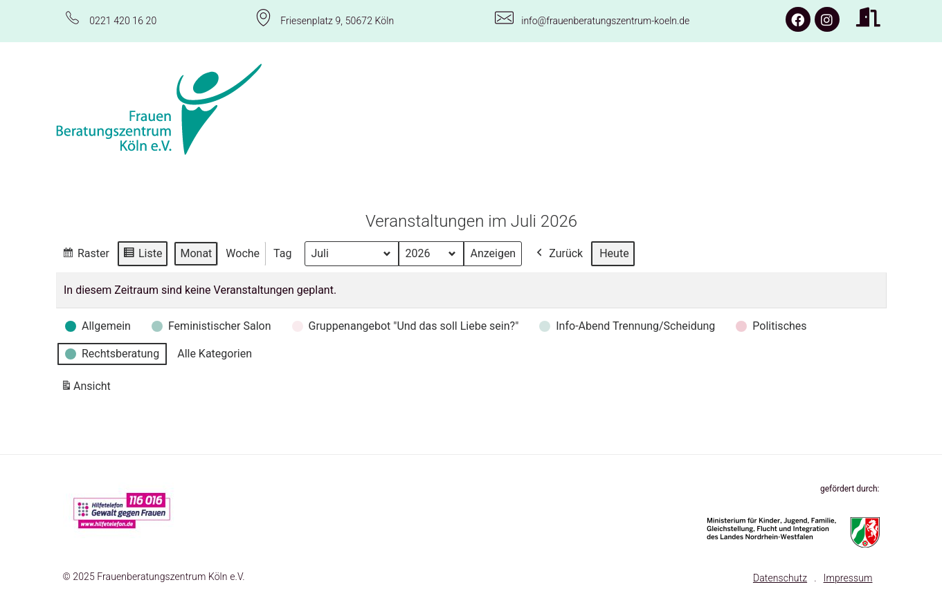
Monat (196, 252)
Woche (243, 252)
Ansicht (88, 388)
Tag (282, 252)
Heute (613, 252)
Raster (85, 254)
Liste (141, 254)
